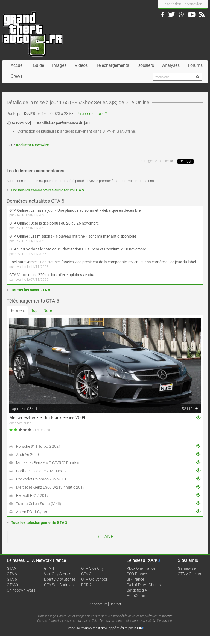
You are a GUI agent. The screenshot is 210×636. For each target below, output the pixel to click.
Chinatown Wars (21, 590)
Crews (16, 76)
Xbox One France (141, 568)
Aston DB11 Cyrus (31, 512)
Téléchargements (112, 65)
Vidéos (81, 65)
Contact (115, 604)
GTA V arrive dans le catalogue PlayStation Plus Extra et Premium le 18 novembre (77, 249)
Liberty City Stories (59, 579)
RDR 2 (86, 585)
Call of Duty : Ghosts (144, 585)
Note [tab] (47, 310)
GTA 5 (12, 579)
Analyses (171, 65)
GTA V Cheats (189, 574)
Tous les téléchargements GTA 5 (39, 522)
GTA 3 (86, 574)
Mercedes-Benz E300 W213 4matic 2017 (50, 487)
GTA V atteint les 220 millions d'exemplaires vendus (52, 275)
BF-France (135, 579)
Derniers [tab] (17, 310)
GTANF (105, 536)
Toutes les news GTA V (30, 290)
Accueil (18, 65)
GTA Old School (94, 579)
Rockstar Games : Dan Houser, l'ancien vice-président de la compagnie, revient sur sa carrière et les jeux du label (102, 262)
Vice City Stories (57, 574)
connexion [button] (193, 4)
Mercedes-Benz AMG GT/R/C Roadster (49, 463)
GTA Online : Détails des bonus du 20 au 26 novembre (54, 223)
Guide (38, 65)
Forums (195, 65)
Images (59, 65)
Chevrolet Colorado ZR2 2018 (41, 479)
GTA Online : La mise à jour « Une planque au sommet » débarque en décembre (75, 210)
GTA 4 (49, 568)
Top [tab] (34, 310)
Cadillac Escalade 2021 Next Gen (44, 471)
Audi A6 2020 (27, 454)
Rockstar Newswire (32, 145)
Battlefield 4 (137, 590)
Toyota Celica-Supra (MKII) (38, 503)
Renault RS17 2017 (32, 495)
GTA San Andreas (59, 585)
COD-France (137, 574)
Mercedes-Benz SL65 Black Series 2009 (47, 417)
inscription (172, 4)
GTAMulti (14, 585)
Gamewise (187, 568)
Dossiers (145, 65)
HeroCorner (136, 595)
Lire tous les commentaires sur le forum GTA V (47, 190)
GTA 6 (12, 574)
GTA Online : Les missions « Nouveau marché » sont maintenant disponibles (72, 236)
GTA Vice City (92, 568)
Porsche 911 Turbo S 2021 (38, 446)
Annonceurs (98, 604)
